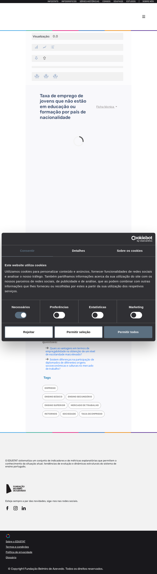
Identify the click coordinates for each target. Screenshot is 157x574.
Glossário (11, 557)
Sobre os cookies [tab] (130, 250)
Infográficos (69, 1)
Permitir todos (128, 332)
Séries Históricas (89, 1)
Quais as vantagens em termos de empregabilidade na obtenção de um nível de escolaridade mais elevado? (70, 351)
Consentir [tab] (27, 250)
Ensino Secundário (80, 396)
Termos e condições (17, 546)
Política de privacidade (19, 552)
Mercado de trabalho (85, 405)
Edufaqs (118, 1)
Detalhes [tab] (78, 250)
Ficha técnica (105, 107)
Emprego (50, 388)
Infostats (53, 1)
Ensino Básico (53, 396)
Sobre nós (148, 1)
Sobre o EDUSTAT (15, 541)
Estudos (131, 1)
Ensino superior (55, 405)
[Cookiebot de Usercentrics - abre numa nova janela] (134, 239)
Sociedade (69, 414)
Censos (106, 1)
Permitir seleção (78, 332)
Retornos (51, 414)
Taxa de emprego (91, 414)
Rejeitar (28, 332)
